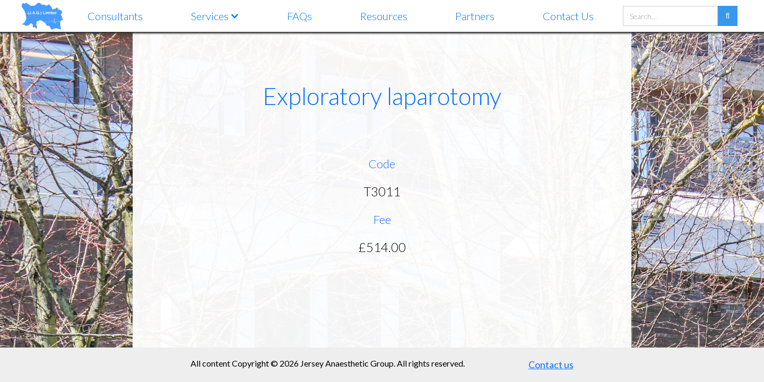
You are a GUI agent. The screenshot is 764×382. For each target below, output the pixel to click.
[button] (215, 16)
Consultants (115, 16)
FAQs (299, 16)
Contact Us (568, 16)
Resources (383, 16)
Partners (474, 16)
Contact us (551, 364)
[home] (42, 16)
